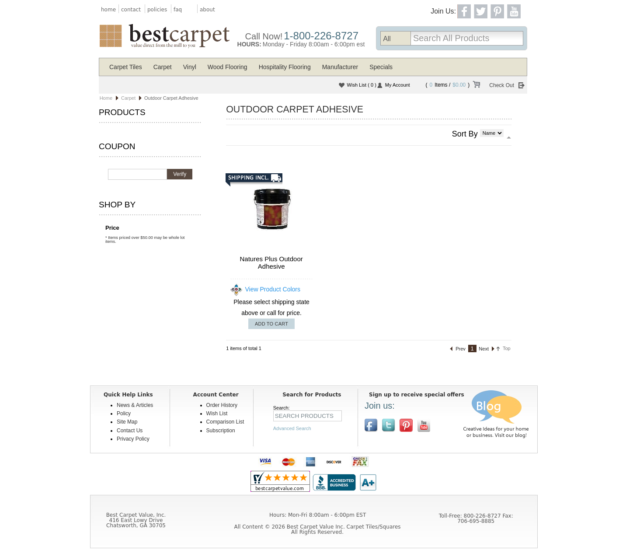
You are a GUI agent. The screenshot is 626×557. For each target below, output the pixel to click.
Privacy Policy (133, 439)
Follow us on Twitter (388, 425)
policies (157, 10)
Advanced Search (292, 428)
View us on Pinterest (406, 425)
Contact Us (130, 430)
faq (178, 10)
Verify (179, 174)
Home (106, 98)
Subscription (220, 430)
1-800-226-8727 (321, 36)
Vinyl (189, 66)
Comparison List (225, 422)
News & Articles (135, 405)
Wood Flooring (227, 66)
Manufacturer (340, 66)
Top (507, 348)
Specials (381, 66)
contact (131, 10)
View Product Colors (272, 289)
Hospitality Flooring (285, 66)
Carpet (162, 66)
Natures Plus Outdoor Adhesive (271, 262)
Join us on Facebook (371, 425)
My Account (397, 85)
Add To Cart (271, 323)
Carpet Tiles (125, 66)
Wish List (361, 85)
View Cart (476, 86)
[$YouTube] (423, 425)
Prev (461, 348)
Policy (124, 413)
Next (484, 348)
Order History (221, 405)
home (108, 10)
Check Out (501, 85)
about (207, 10)
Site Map (127, 422)
